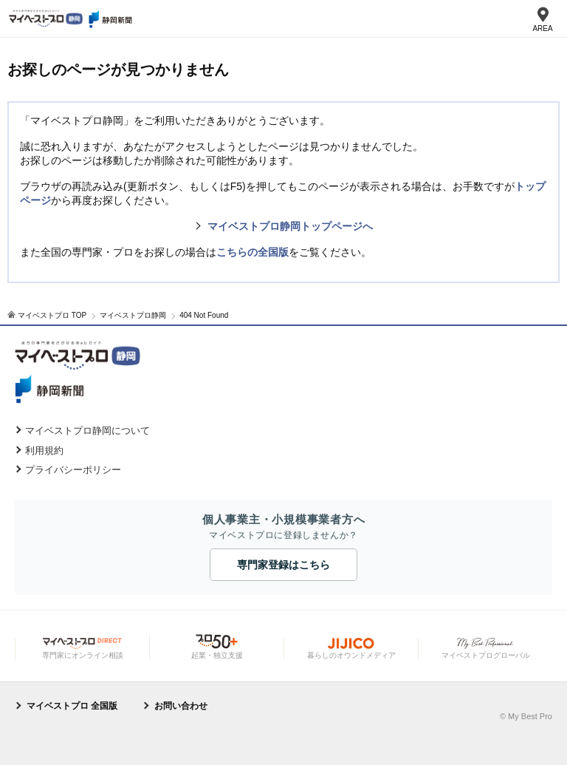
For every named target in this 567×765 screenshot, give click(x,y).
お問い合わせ (180, 706)
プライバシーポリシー (73, 469)
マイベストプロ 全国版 (72, 706)
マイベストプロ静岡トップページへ (290, 226)
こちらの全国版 (252, 252)
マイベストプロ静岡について (87, 430)
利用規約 (44, 450)
